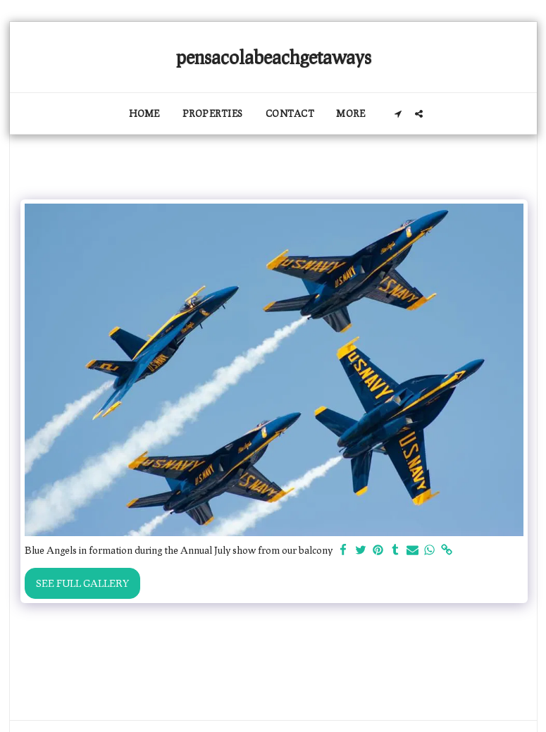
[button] (398, 113)
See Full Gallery (82, 583)
